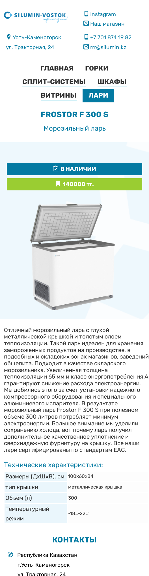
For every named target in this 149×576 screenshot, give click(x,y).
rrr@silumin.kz (107, 47)
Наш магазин (107, 24)
